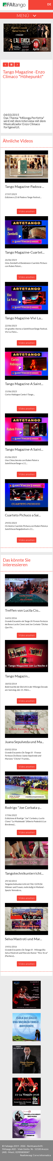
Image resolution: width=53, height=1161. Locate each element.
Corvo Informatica (42, 1155)
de (49, 4)
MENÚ (26, 15)
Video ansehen (27, 211)
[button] (26, 166)
